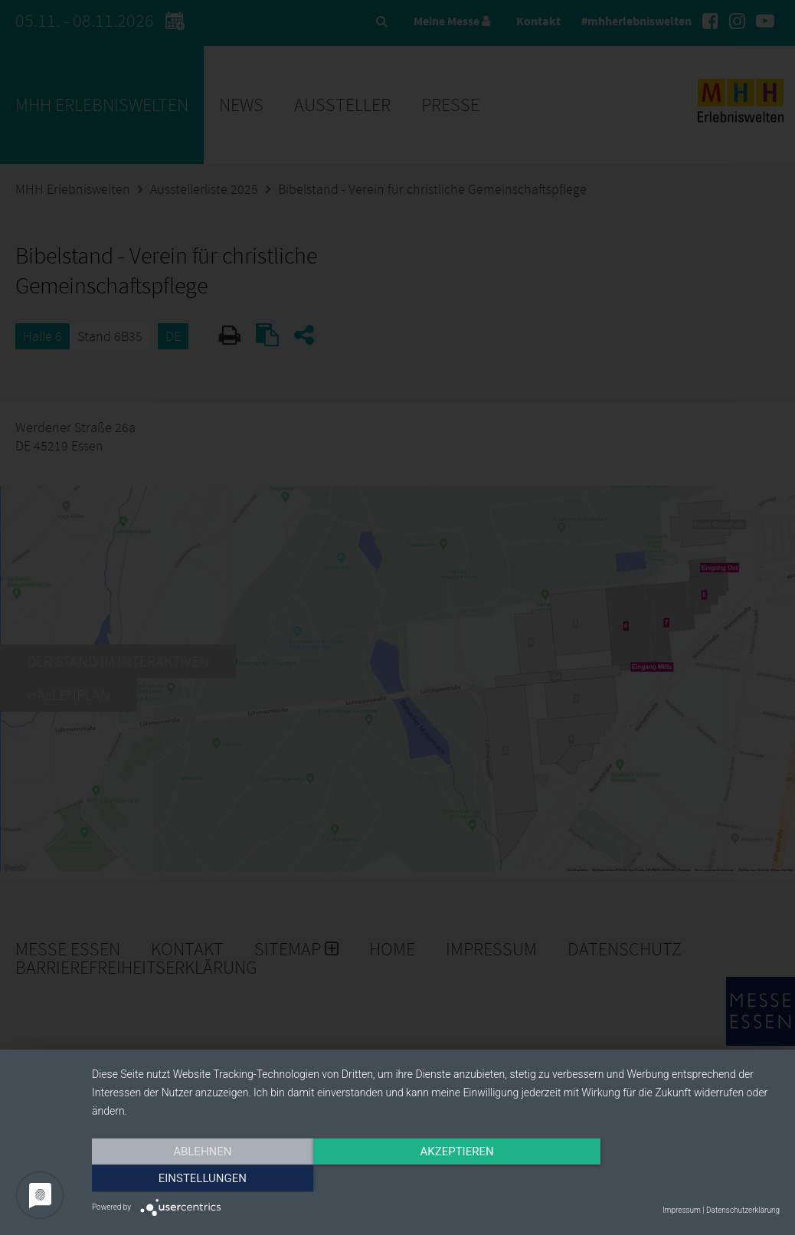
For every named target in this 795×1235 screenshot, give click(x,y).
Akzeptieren (436, 1179)
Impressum (681, 1210)
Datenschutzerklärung (743, 1210)
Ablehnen (195, 1179)
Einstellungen (677, 1179)
